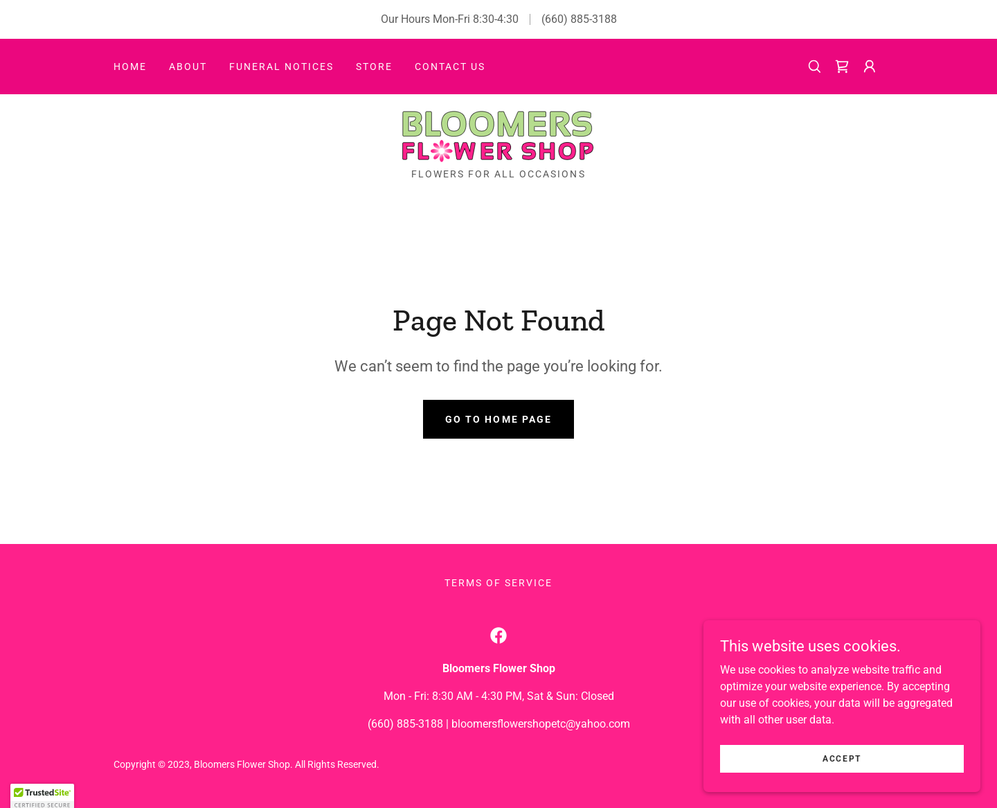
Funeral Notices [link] (281, 66)
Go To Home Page (498, 419)
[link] (842, 66)
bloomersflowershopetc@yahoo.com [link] (540, 723)
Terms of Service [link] (498, 582)
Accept (842, 777)
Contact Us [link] (450, 66)
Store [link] (374, 66)
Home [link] (130, 66)
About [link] (188, 66)
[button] (869, 66)
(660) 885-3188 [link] (579, 19)
